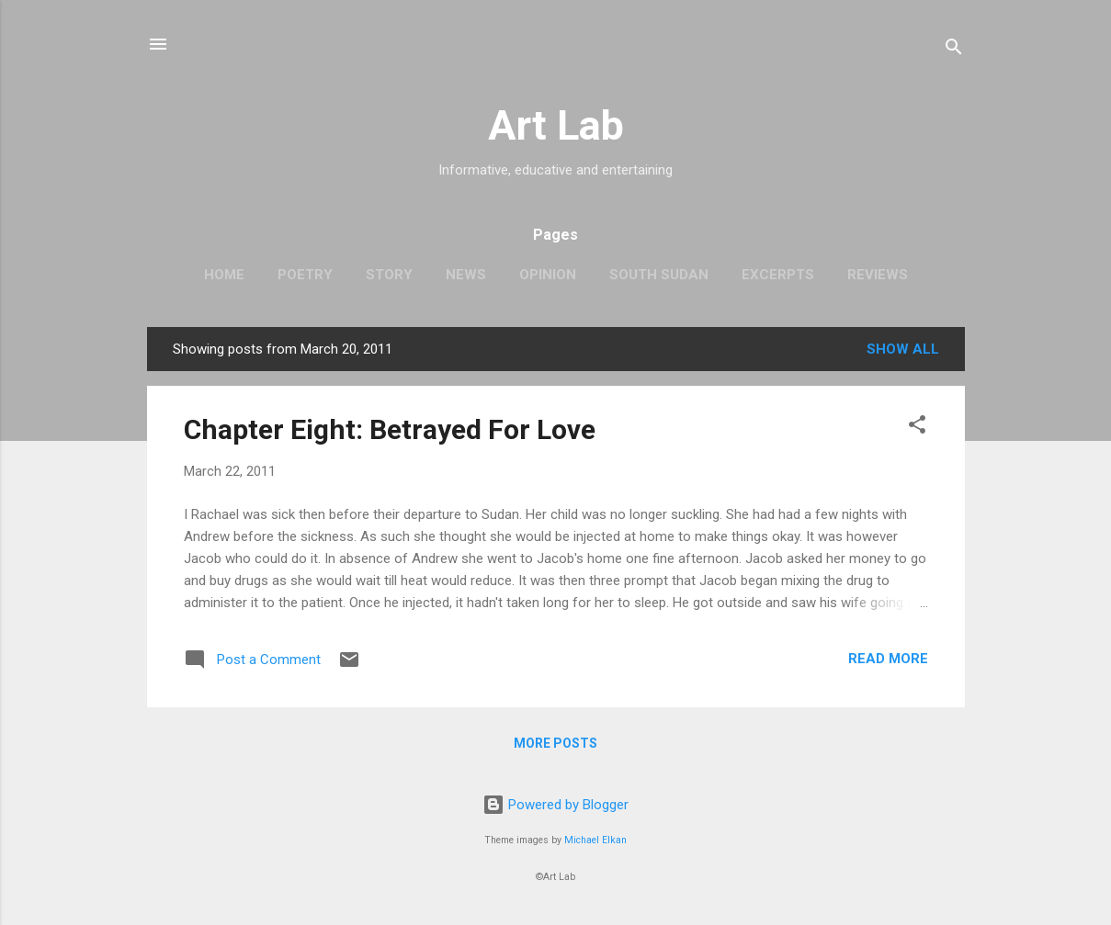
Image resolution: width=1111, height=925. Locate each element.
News (466, 274)
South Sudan (659, 274)
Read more (888, 658)
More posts (555, 743)
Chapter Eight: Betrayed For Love (389, 429)
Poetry (305, 274)
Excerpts (778, 274)
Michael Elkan (595, 840)
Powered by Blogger (555, 804)
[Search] (954, 50)
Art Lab (556, 125)
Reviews (877, 274)
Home (224, 274)
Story (389, 274)
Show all (903, 349)
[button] (917, 427)
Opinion (547, 274)
